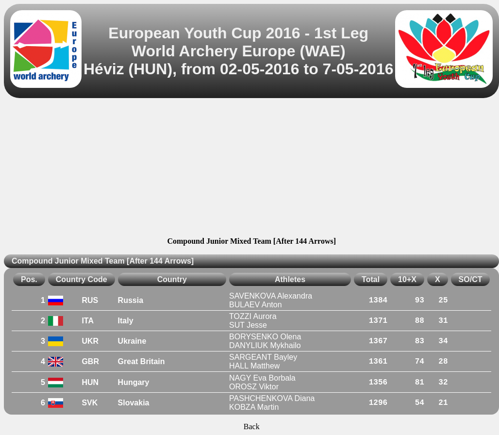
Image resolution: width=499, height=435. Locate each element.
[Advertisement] (251, 169)
